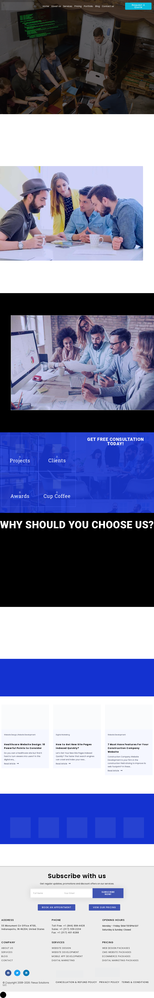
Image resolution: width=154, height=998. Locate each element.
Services (67, 6)
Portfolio (88, 6)
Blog (97, 6)
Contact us (108, 6)
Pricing (78, 6)
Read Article (11, 763)
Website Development (26, 735)
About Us (56, 6)
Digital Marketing (63, 735)
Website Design (10, 735)
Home (46, 6)
